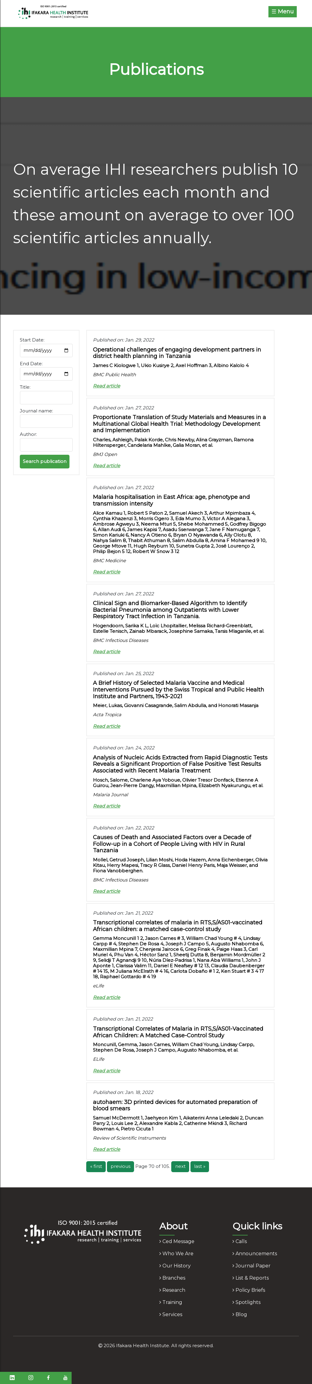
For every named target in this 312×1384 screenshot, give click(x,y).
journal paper (251, 1266)
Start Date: (32, 340)
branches (172, 1278)
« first (96, 1166)
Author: (28, 434)
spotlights (246, 1302)
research (172, 1290)
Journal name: (36, 411)
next (180, 1166)
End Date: (31, 363)
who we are (176, 1253)
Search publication (44, 461)
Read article (106, 386)
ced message (176, 1241)
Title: (25, 387)
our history (175, 1266)
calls (239, 1241)
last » (199, 1166)
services (170, 1314)
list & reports (250, 1278)
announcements (254, 1253)
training (170, 1302)
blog (239, 1314)
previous (120, 1166)
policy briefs (248, 1290)
